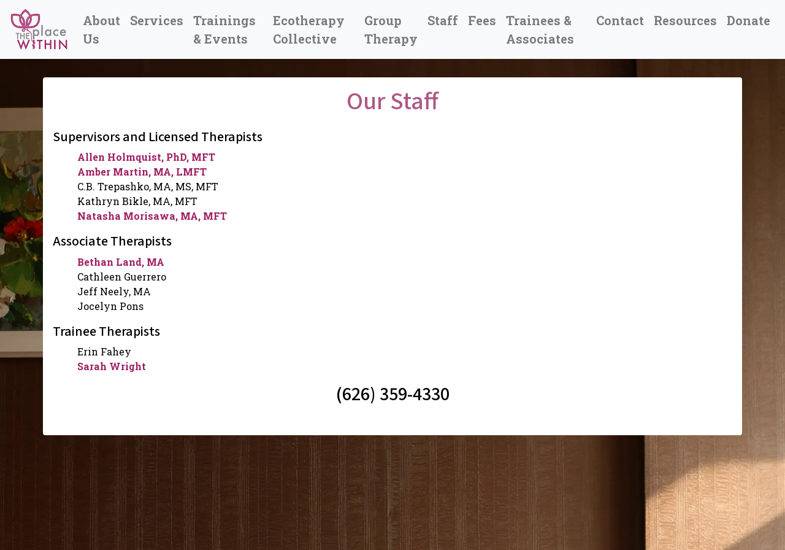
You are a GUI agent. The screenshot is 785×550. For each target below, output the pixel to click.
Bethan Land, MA (120, 261)
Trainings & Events (224, 29)
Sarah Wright (111, 366)
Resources (685, 20)
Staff (442, 20)
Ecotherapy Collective (309, 29)
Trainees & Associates (540, 29)
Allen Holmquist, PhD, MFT (146, 156)
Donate (748, 20)
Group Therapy (391, 29)
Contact (620, 20)
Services (156, 20)
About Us (101, 29)
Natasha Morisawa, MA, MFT (152, 215)
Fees (482, 20)
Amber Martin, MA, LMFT (142, 171)
